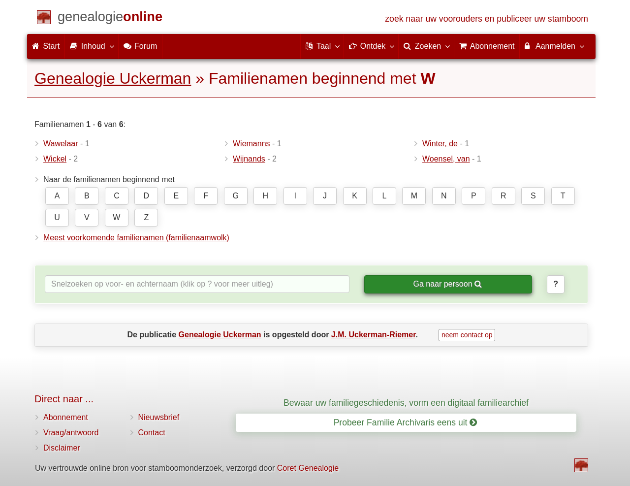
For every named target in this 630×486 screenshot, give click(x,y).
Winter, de (440, 143)
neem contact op (467, 335)
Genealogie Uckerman (112, 78)
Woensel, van (446, 159)
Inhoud (91, 46)
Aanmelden (554, 46)
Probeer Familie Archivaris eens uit (405, 422)
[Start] (110, 18)
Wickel (54, 159)
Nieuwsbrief (159, 417)
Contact (151, 432)
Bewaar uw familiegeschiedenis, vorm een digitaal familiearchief (406, 403)
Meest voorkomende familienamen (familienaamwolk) (136, 237)
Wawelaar (60, 143)
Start (46, 46)
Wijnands (249, 159)
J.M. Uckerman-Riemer (373, 334)
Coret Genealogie (308, 468)
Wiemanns (251, 143)
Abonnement (65, 417)
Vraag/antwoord (70, 432)
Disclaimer (61, 448)
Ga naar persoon (447, 284)
